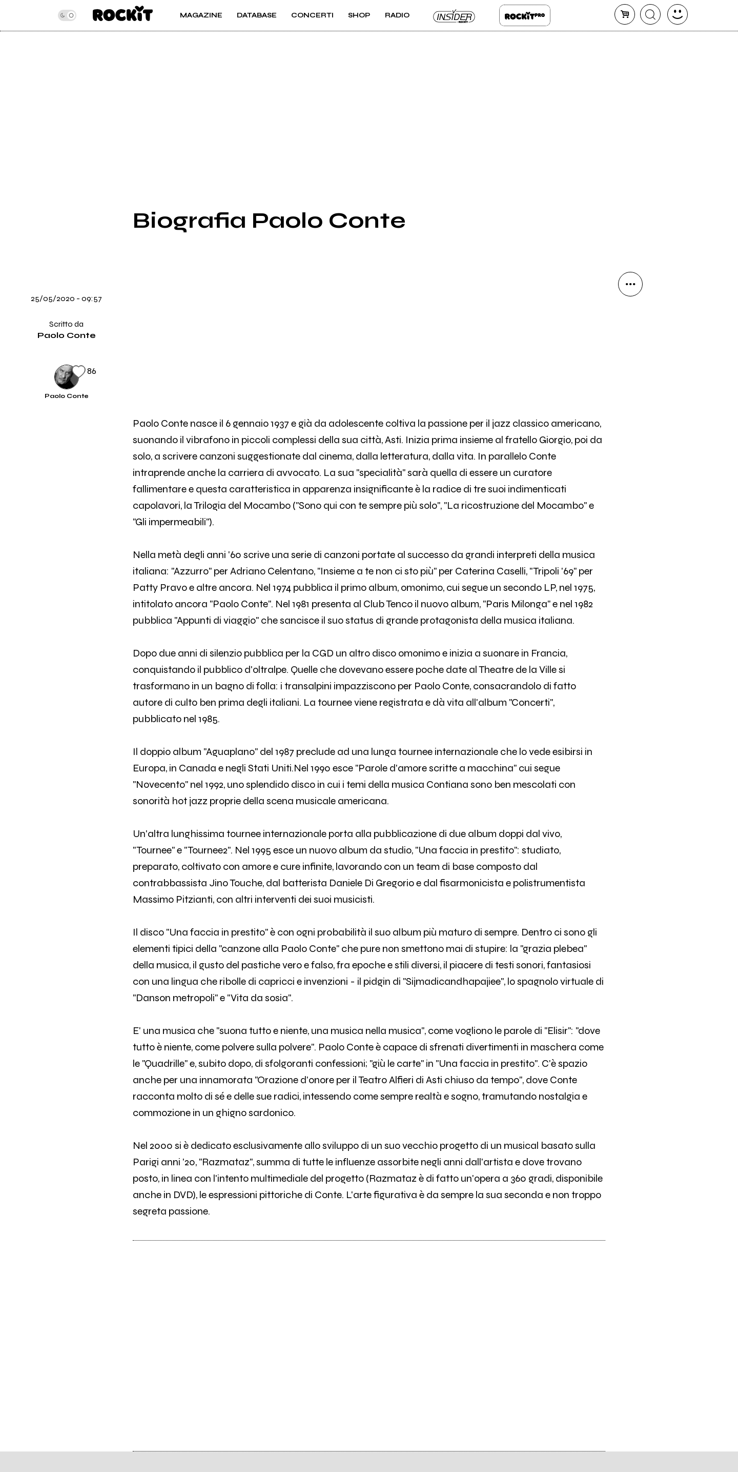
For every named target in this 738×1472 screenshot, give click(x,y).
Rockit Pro (524, 15)
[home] (123, 15)
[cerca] (650, 14)
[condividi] (630, 284)
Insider (454, 15)
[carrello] (624, 14)
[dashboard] (677, 14)
